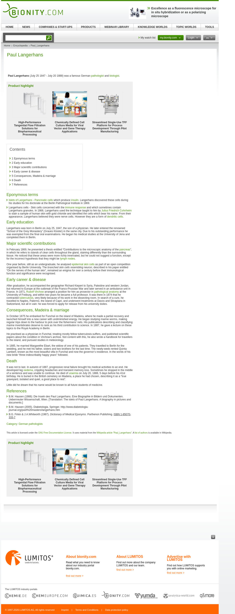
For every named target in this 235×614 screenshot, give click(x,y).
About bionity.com (81, 556)
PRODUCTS (88, 27)
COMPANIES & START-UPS (55, 27)
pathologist (97, 75)
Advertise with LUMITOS (179, 558)
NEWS (26, 27)
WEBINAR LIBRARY (116, 27)
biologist (114, 75)
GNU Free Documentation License (55, 433)
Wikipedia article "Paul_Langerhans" (114, 433)
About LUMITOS (129, 556)
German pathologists (30, 423)
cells (50, 200)
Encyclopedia (20, 45)
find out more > (74, 575)
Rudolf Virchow (35, 291)
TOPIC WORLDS (186, 27)
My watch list (148, 37)
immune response (75, 207)
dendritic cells (115, 216)
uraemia (73, 373)
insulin (75, 200)
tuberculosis (26, 297)
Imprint (65, 610)
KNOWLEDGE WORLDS (153, 27)
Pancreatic (41, 200)
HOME (9, 27)
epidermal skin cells (83, 264)
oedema (28, 370)
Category (12, 423)
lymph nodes (67, 258)
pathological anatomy (106, 291)
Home (7, 45)
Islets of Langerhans (20, 200)
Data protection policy (116, 610)
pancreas (124, 249)
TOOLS (209, 27)
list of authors (141, 433)
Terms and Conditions (86, 610)
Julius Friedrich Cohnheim (116, 210)
